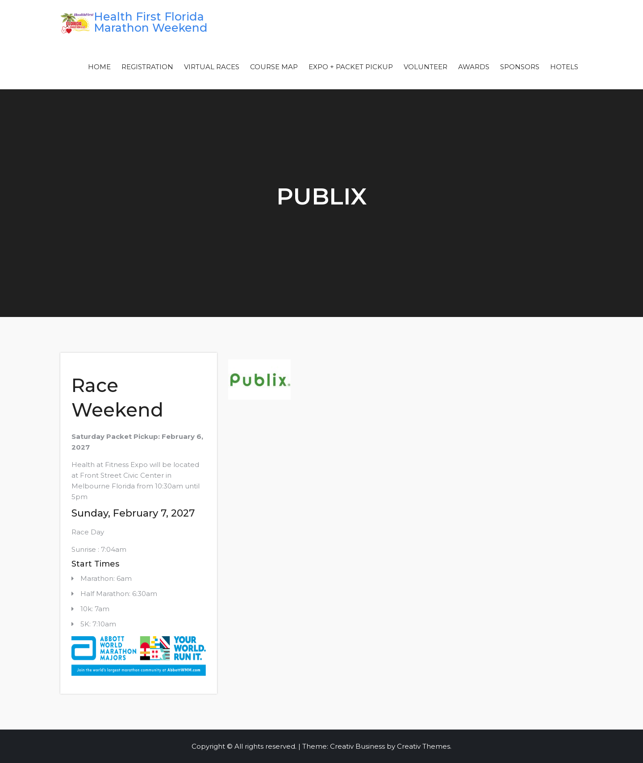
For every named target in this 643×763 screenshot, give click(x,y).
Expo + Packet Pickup (351, 67)
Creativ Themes (423, 746)
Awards (473, 67)
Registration (147, 67)
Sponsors (519, 67)
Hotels (564, 67)
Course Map (274, 67)
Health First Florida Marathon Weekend (151, 22)
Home (99, 67)
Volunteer (425, 67)
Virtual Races (211, 67)
